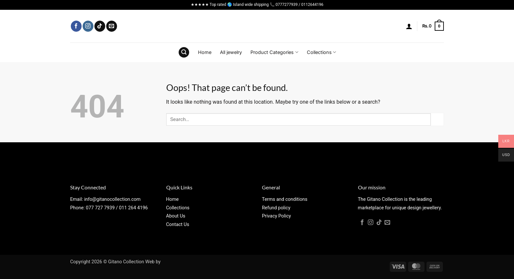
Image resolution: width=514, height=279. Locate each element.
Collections (321, 52)
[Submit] (437, 119)
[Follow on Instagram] (88, 26)
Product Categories (274, 52)
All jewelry (231, 52)
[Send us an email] (111, 26)
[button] (409, 26)
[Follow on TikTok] (99, 26)
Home (204, 52)
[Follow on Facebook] (76, 26)
